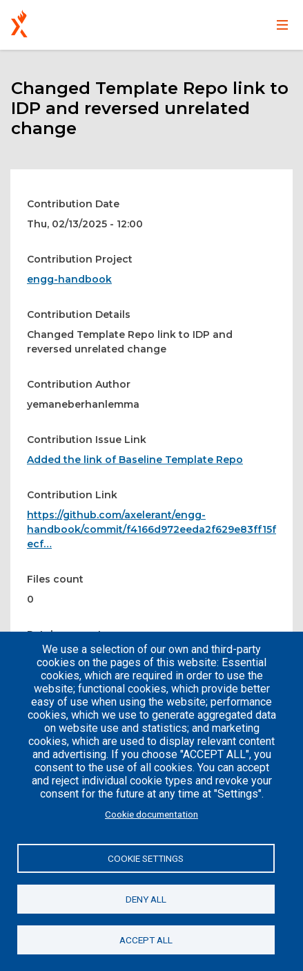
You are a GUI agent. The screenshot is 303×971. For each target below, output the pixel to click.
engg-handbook (69, 279)
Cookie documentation (151, 814)
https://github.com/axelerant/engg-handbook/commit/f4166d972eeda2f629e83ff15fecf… (151, 529)
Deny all (146, 899)
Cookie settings (146, 858)
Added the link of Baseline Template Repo (135, 459)
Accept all (146, 939)
